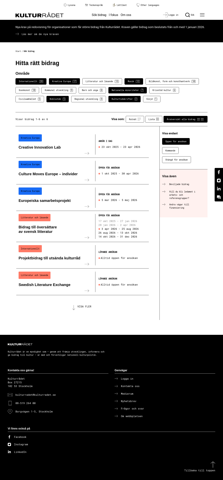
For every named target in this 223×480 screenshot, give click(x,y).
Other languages (148, 5)
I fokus (113, 15)
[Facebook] (219, 172)
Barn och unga (92, 90)
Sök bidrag (99, 15)
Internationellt (31, 81)
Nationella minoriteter (128, 90)
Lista (154, 119)
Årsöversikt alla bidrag (185, 119)
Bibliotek (58, 99)
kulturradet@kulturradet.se (35, 394)
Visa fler (84, 306)
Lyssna (69, 5)
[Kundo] (219, 197)
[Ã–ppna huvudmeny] (202, 15)
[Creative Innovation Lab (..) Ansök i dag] (82, 144)
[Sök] (189, 14)
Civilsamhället (30, 99)
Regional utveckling (88, 99)
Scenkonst (27, 90)
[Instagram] (219, 180)
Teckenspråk (94, 5)
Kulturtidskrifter (124, 99)
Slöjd (151, 99)
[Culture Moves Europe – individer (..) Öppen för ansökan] (82, 171)
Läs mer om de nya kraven (40, 34)
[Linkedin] (219, 189)
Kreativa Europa (64, 81)
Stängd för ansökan (176, 159)
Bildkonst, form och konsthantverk (172, 81)
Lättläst (120, 5)
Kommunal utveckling (59, 90)
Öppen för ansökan (175, 141)
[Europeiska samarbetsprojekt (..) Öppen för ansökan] (82, 197)
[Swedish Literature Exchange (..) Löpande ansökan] (82, 282)
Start (18, 51)
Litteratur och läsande (102, 81)
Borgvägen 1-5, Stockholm (34, 411)
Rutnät (135, 119)
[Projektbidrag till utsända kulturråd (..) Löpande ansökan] (82, 255)
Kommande (170, 150)
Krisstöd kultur (164, 90)
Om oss (126, 15)
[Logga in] (170, 14)
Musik (134, 81)
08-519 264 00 (25, 403)
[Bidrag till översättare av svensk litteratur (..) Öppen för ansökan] (82, 226)
